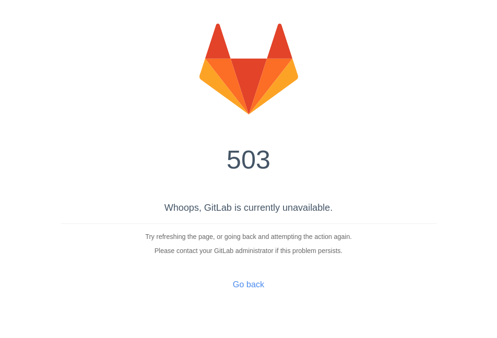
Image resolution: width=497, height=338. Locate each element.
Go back (248, 284)
